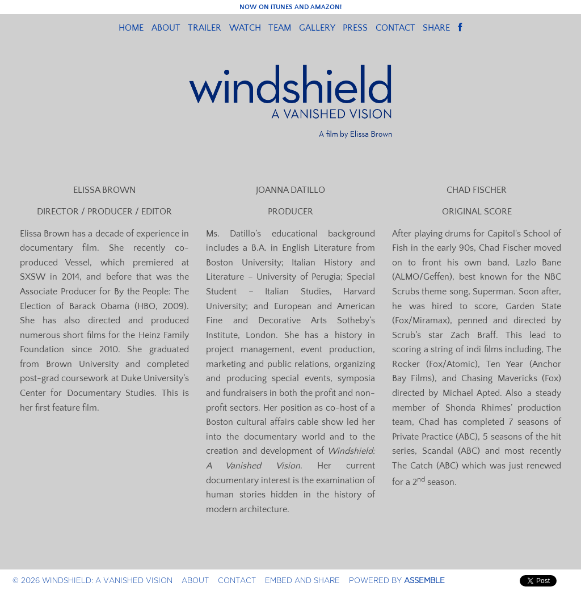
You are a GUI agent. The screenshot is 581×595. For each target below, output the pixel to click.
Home (131, 28)
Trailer (204, 28)
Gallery (317, 28)
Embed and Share (302, 580)
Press (355, 28)
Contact (395, 28)
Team (279, 28)
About (165, 28)
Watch (245, 28)
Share (436, 28)
